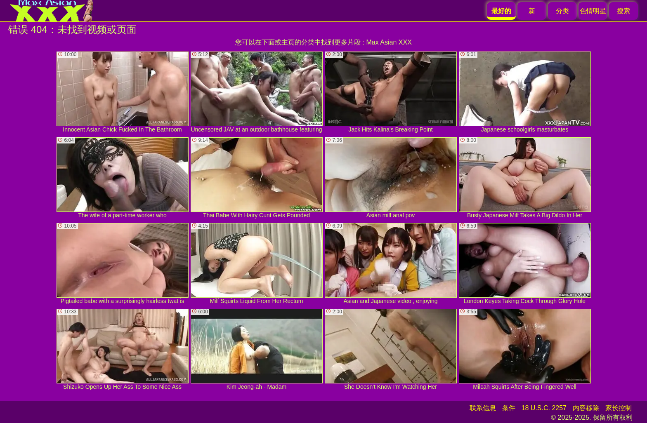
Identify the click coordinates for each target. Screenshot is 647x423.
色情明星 (593, 10)
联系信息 (483, 407)
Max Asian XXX (389, 42)
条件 (508, 407)
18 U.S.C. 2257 (544, 407)
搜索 (623, 10)
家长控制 (618, 407)
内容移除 (586, 407)
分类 (562, 10)
